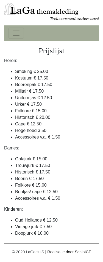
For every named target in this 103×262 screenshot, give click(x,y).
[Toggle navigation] (16, 33)
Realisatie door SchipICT (69, 252)
